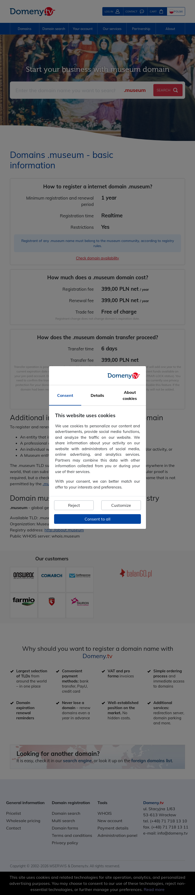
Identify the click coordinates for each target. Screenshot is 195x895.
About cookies (130, 395)
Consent (65, 395)
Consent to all (97, 519)
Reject (74, 505)
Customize (121, 505)
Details (97, 395)
